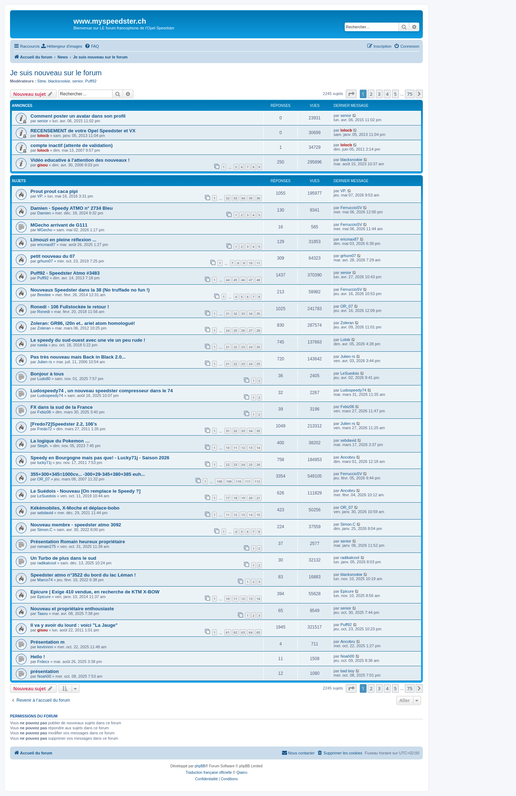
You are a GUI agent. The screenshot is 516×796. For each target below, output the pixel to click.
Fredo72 (44, 429)
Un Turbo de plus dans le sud (63, 558)
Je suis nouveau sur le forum (56, 73)
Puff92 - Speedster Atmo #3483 (65, 273)
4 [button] (387, 94)
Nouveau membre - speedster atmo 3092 (75, 524)
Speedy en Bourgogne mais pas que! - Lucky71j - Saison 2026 (99, 457)
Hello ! (37, 656)
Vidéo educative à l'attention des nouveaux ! (80, 160)
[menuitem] (61, 46)
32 (227, 198)
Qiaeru (241, 772)
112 (257, 481)
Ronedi (43, 311)
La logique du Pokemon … (60, 441)
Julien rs (44, 362)
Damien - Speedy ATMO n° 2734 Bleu (71, 208)
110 (238, 481)
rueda (42, 345)
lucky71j (44, 462)
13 (250, 447)
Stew (41, 81)
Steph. (43, 446)
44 (227, 280)
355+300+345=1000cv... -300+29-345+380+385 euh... (87, 474)
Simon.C (44, 529)
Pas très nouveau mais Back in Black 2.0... (77, 357)
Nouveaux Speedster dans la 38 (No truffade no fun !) (90, 290)
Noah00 (347, 656)
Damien (44, 213)
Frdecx (43, 661)
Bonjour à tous (47, 373)
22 (235, 347)
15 (258, 514)
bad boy (347, 671)
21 (227, 347)
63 (243, 632)
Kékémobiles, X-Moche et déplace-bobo (74, 508)
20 (250, 498)
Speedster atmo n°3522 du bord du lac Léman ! (83, 575)
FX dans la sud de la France (61, 407)
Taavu (42, 613)
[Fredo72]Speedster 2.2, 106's (63, 424)
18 (235, 498)
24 (227, 330)
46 (243, 280)
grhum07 (45, 261)
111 (247, 481)
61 (227, 632)
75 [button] (409, 94)
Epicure (44, 596)
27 (250, 330)
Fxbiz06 (44, 412)
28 (258, 330)
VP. (40, 196)
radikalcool (46, 563)
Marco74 (45, 580)
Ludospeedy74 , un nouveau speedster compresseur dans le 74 (101, 390)
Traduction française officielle (209, 772)
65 (258, 632)
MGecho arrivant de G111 (58, 225)
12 (243, 447)
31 (227, 313)
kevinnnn (45, 647)
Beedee (44, 295)
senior (77, 81)
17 (227, 498)
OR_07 (346, 306)
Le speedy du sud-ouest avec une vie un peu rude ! (87, 340)
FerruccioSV (351, 207)
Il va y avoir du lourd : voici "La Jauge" (74, 625)
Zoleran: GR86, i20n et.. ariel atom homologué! (82, 323)
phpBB (200, 766)
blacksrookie (59, 81)
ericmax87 (46, 244)
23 (243, 347)
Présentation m (47, 642)
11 (258, 263)
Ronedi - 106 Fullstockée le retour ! (69, 306)
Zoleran (44, 328)
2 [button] (371, 94)
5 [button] (395, 94)
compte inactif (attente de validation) (71, 145)
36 (258, 198)
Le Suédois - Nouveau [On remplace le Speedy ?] (85, 491)
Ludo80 (44, 378)
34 (243, 198)
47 (250, 280)
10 (250, 263)
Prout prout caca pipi (54, 191)
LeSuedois (349, 373)
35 (250, 198)
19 (243, 498)
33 (235, 198)
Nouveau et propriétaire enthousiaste (72, 608)
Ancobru (347, 457)
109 (228, 481)
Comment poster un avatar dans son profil (77, 116)
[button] (351, 94)
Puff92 (91, 81)
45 (235, 280)
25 (235, 330)
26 (243, 330)
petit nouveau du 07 (52, 256)
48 (258, 280)
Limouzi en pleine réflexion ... (63, 239)
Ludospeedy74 (50, 395)
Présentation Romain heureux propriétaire (77, 541)
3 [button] (379, 94)
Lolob (345, 339)
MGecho (44, 230)
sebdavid (348, 440)
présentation (44, 671)
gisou (42, 165)
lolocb (43, 135)
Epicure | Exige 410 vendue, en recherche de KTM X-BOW (94, 591)
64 (250, 632)
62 (235, 632)
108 (219, 481)
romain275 (46, 546)
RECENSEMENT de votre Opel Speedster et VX (82, 130)
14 (258, 447)
